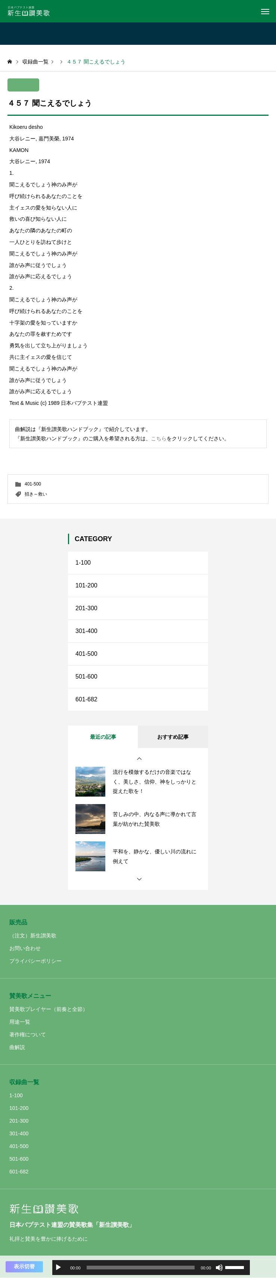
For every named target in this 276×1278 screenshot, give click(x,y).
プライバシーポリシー (35, 961)
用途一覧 (19, 1022)
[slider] (141, 1267)
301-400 (86, 631)
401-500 (33, 484)
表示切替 (24, 1266)
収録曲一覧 (24, 1082)
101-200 (86, 585)
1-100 (83, 562)
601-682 (86, 699)
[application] (151, 1267)
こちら (159, 438)
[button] (139, 759)
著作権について (27, 1034)
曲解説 (17, 1047)
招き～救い (36, 494)
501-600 (86, 676)
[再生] (58, 1267)
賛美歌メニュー (30, 996)
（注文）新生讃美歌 (32, 936)
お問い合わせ (25, 948)
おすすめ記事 (173, 737)
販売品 (18, 922)
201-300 (86, 608)
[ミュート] (219, 1267)
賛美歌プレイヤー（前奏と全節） (48, 1009)
